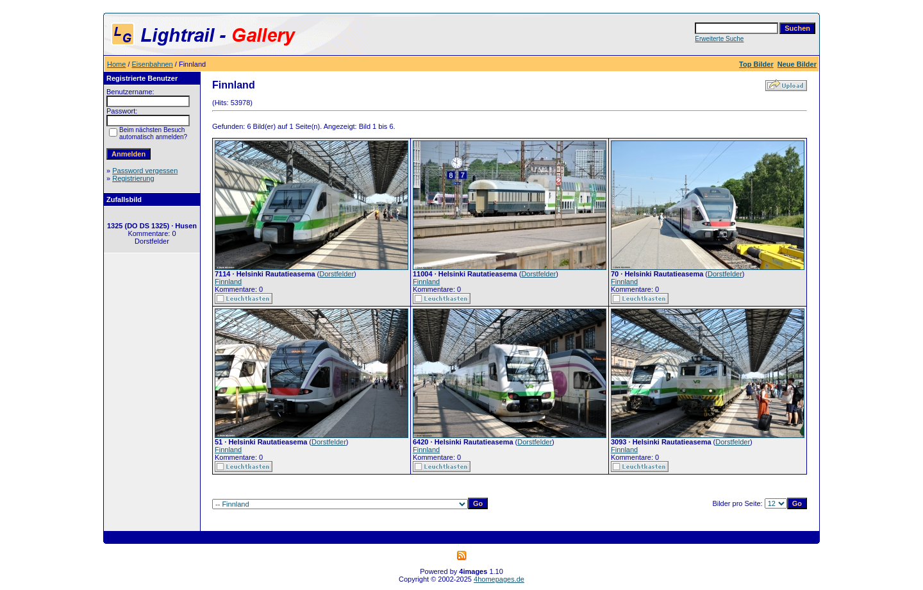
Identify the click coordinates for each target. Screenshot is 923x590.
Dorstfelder (336, 274)
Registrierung (133, 178)
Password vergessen (145, 170)
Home (116, 64)
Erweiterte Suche (719, 38)
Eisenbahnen (152, 64)
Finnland (228, 281)
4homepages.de (499, 579)
